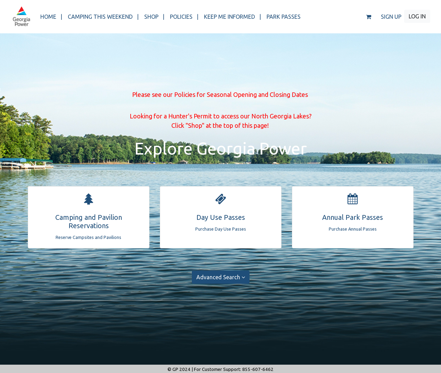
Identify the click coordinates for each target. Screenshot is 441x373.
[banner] (21, 17)
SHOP (154, 17)
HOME (51, 17)
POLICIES (184, 17)
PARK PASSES (284, 17)
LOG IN (417, 16)
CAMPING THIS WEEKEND (103, 17)
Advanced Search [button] (220, 277)
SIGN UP (391, 17)
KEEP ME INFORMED (232, 17)
